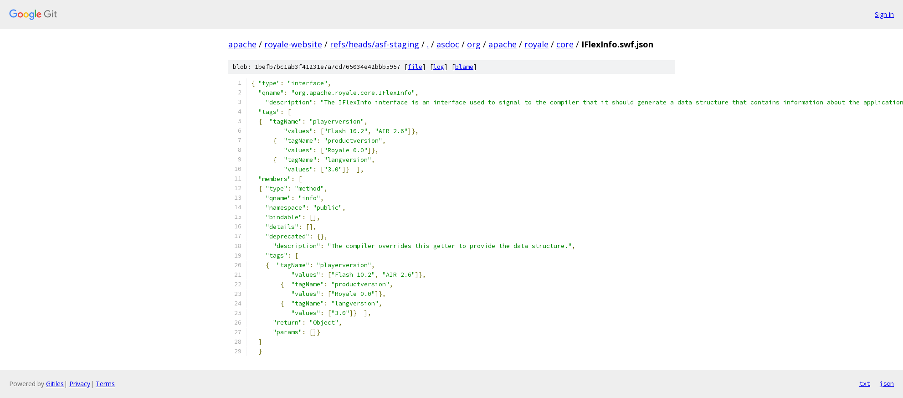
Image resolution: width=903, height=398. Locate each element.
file (415, 67)
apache (242, 44)
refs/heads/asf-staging (374, 44)
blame (464, 67)
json (886, 383)
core (565, 44)
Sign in (884, 14)
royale (536, 44)
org (474, 44)
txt (864, 383)
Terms (105, 383)
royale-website (293, 44)
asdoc (447, 44)
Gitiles (55, 383)
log (438, 67)
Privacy (79, 383)
